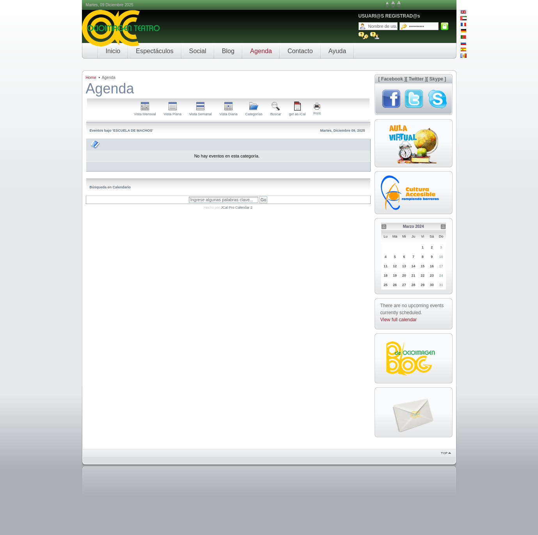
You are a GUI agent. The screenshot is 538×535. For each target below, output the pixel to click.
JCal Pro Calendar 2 (236, 207)
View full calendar (398, 319)
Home (91, 77)
